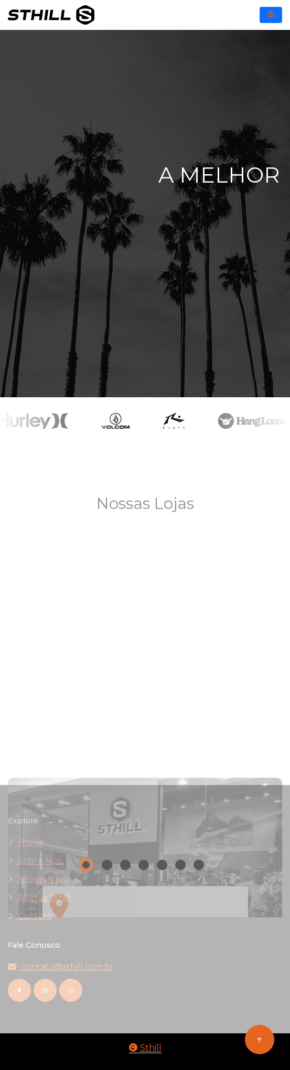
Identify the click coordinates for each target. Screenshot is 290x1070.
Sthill (145, 1048)
